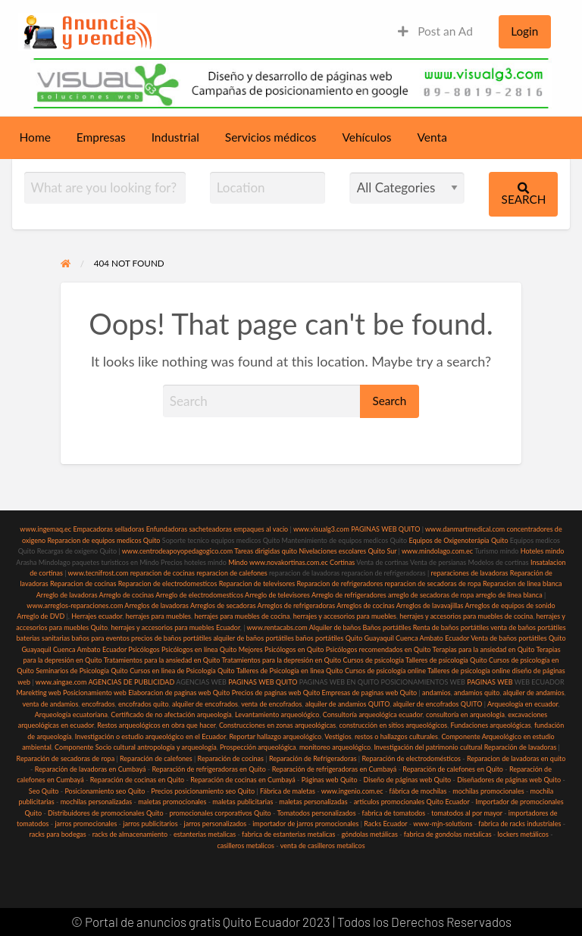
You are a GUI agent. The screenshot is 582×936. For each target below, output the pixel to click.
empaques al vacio (260, 529)
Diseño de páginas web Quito (408, 779)
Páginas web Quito (330, 779)
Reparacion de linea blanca (522, 583)
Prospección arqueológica (258, 747)
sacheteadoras (210, 529)
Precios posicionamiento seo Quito (203, 791)
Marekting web (38, 692)
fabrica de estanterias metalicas (288, 834)
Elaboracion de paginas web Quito (179, 692)
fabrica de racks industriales (519, 823)
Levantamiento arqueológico (277, 714)
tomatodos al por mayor (466, 813)
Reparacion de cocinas (83, 583)
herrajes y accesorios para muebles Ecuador (175, 627)
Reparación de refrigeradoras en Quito (208, 769)
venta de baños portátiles (528, 627)
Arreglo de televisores (277, 595)
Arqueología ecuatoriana (71, 714)
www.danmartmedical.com (465, 529)
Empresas (101, 137)
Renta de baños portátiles (451, 627)
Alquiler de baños (335, 627)
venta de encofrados (271, 704)
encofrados (98, 704)
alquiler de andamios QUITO (347, 704)
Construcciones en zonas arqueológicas (277, 725)
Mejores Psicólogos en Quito (281, 649)
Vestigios (337, 736)
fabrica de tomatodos (394, 813)
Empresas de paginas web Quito (370, 692)
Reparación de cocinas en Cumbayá (243, 779)
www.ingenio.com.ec (352, 791)
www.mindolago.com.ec (437, 551)
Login (524, 31)
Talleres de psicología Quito (446, 660)
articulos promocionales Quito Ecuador (412, 801)
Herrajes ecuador (96, 616)
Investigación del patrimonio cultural (428, 747)
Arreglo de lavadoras (67, 595)
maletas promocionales (172, 801)
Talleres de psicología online (468, 670)
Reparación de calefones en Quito (452, 769)
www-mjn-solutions (442, 823)
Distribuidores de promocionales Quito (105, 813)
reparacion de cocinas (162, 573)
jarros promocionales (86, 823)
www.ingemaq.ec (46, 529)
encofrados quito (143, 704)
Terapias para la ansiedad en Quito (484, 649)
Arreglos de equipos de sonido (510, 605)
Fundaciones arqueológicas (491, 725)
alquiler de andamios (534, 692)
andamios (436, 692)
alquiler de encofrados (205, 704)
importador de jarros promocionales (305, 823)
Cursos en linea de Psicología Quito (182, 670)
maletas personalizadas (313, 801)
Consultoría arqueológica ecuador (373, 714)
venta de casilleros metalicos (322, 845)
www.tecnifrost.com (98, 573)
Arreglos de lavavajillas (430, 605)
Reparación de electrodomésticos (411, 758)
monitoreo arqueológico (335, 747)
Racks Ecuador (385, 823)
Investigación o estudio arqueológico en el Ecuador (150, 736)
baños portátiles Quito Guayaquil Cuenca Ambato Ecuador (382, 638)
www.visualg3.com (321, 529)
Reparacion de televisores (257, 583)
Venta (432, 137)
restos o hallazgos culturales (396, 736)
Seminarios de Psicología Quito (82, 670)
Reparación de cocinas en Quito (137, 779)
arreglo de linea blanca (508, 595)
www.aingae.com (61, 682)
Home (35, 137)
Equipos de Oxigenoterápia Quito (458, 540)
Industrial (175, 137)
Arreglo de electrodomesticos (199, 595)
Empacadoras (92, 529)
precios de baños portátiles (171, 638)
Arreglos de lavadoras (156, 605)
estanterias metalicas (205, 834)
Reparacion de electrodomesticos (167, 583)
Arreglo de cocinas (127, 595)
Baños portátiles (386, 627)
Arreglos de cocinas (365, 605)
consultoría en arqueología (465, 714)
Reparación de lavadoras (520, 747)
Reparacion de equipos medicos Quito (103, 540)
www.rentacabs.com (277, 627)
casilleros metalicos (245, 845)
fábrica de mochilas (418, 791)
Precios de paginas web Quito (276, 692)
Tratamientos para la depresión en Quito (281, 660)
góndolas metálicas (369, 834)
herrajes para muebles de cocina (241, 616)
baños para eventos (100, 638)
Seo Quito (44, 791)
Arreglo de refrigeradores (348, 595)
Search (524, 194)
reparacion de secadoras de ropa (432, 583)
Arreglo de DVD (40, 616)
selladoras (129, 529)
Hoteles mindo (543, 551)
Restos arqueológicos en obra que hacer (156, 725)
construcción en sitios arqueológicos (394, 725)
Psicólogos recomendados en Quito (378, 649)
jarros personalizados (215, 823)
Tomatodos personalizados (316, 813)
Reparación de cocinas (231, 758)
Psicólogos (143, 649)
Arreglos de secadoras (223, 605)
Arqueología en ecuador (523, 704)
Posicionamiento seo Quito (104, 791)
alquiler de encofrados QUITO (437, 704)
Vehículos (366, 137)
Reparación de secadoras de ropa (66, 758)
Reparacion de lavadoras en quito (516, 758)
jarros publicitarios (150, 823)
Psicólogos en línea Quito (198, 649)
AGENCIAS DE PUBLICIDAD (131, 682)
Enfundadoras (166, 529)
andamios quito (476, 692)
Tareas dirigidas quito (265, 551)
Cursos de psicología (373, 660)
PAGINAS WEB (489, 682)
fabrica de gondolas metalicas (448, 834)
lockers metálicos (523, 834)
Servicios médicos (271, 137)
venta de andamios (50, 704)
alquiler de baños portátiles (253, 638)
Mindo (238, 562)
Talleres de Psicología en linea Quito (289, 670)
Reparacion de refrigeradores (340, 583)
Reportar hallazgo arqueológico (275, 736)
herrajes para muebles (158, 616)
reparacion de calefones (231, 573)
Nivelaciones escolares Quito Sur (347, 551)
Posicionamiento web (95, 692)
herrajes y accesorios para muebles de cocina (466, 616)
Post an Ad (435, 31)
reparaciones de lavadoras (469, 573)
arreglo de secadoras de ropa (431, 595)
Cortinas (342, 562)
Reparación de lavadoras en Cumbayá (90, 769)
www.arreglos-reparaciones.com (75, 605)
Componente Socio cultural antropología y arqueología (136, 747)
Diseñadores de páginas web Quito (509, 779)
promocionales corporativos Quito (220, 813)
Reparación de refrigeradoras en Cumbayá (334, 769)
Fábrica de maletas (287, 791)
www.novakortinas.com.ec (288, 562)
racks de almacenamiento (129, 834)
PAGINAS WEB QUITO (385, 529)
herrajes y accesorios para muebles (343, 616)
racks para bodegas (57, 834)
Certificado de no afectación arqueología (171, 714)
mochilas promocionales (488, 791)
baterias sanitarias (43, 638)
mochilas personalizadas (97, 801)
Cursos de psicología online (385, 670)
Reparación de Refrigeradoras (313, 758)
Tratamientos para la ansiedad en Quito (162, 660)
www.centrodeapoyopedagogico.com (177, 551)
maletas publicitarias (242, 801)
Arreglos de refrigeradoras (297, 605)
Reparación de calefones (156, 758)
